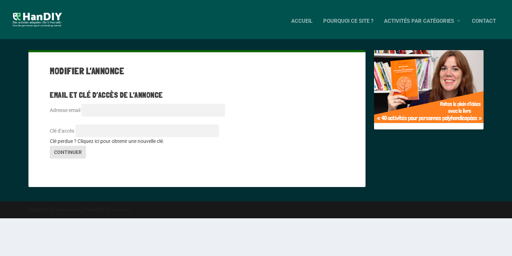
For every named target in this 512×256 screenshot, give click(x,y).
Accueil (302, 18)
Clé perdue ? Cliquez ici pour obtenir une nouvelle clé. (107, 141)
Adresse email (65, 110)
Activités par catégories (419, 18)
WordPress (121, 210)
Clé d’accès (62, 131)
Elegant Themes (69, 210)
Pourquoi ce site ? (348, 18)
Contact (484, 18)
